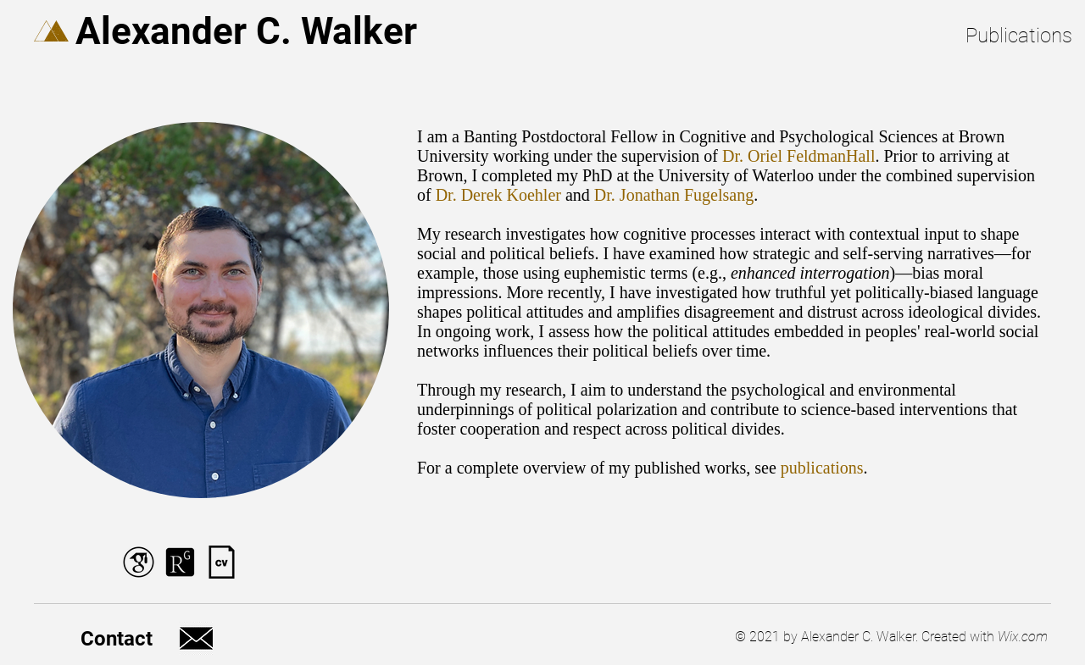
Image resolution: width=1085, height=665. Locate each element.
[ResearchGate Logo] (180, 562)
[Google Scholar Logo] (138, 562)
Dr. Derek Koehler (498, 195)
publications (822, 467)
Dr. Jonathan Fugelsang (674, 195)
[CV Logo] (221, 562)
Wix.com (1023, 637)
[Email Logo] (196, 638)
